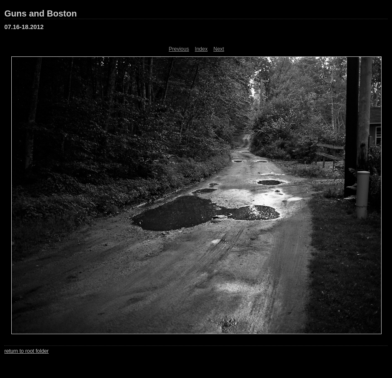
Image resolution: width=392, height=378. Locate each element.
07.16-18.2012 (23, 26)
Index (201, 49)
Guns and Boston (40, 13)
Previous (179, 49)
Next (218, 49)
